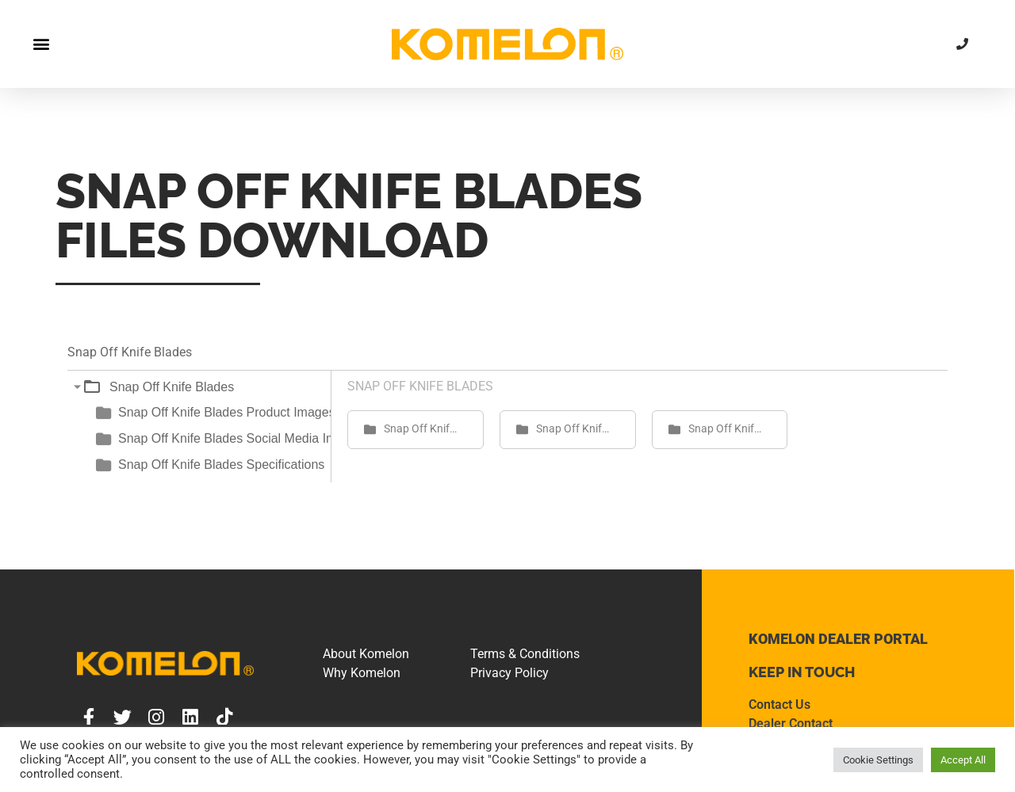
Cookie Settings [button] (878, 760)
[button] (41, 44)
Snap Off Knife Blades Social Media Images (241, 438)
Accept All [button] (963, 760)
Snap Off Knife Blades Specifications (221, 464)
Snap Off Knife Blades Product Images (226, 412)
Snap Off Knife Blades (171, 387)
